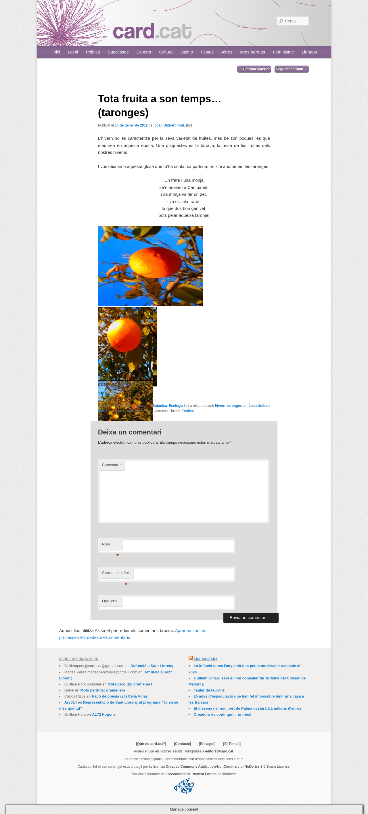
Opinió (187, 51)
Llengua (309, 51)
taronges (234, 406)
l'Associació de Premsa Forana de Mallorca (201, 774)
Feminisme (283, 51)
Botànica (159, 406)
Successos (118, 51)
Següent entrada (291, 69)
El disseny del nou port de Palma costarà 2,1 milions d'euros (247, 708)
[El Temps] (231, 744)
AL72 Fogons (104, 714)
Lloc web (109, 601)
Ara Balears (205, 658)
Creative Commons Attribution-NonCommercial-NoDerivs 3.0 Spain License (228, 767)
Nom (110, 546)
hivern (220, 406)
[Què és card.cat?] (151, 744)
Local (73, 51)
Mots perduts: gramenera (130, 684)
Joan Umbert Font (169, 125)
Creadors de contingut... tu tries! (223, 714)
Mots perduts (252, 51)
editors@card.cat (219, 751)
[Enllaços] (207, 744)
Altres (226, 51)
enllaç (189, 411)
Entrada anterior (254, 69)
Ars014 (70, 702)
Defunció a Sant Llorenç (152, 666)
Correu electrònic (116, 574)
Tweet (104, 393)
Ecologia (176, 406)
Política (93, 51)
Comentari (112, 465)
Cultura (165, 51)
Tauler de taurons (209, 690)
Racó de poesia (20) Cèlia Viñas (120, 696)
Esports (143, 51)
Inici (56, 51)
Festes (207, 51)
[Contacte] (182, 744)
